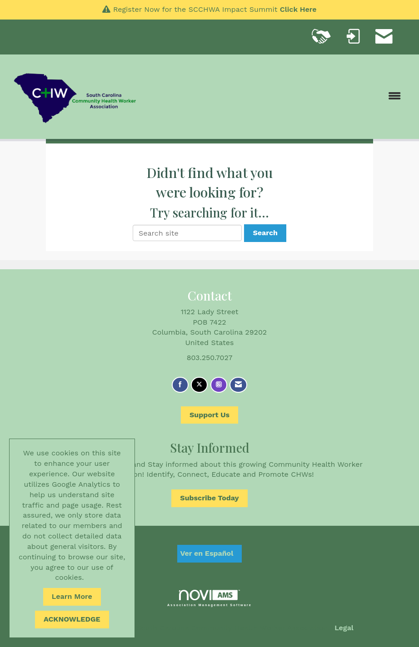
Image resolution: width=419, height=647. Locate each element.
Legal (344, 627)
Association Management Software (209, 598)
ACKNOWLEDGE (72, 619)
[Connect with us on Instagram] (218, 385)
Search (265, 232)
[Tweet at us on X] (199, 385)
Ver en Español (207, 553)
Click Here (298, 9)
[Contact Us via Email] (238, 385)
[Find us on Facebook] (180, 385)
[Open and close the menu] (275, 96)
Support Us (209, 414)
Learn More (72, 596)
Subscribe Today (209, 498)
